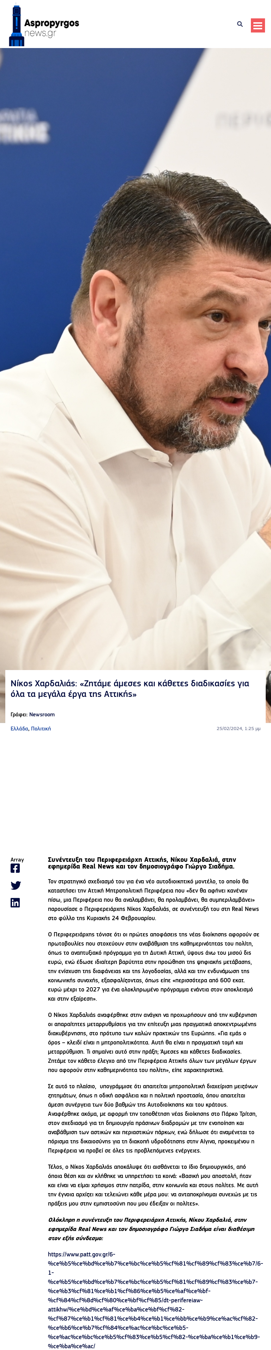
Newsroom (42, 715)
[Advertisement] (135, 795)
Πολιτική (41, 729)
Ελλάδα (19, 729)
